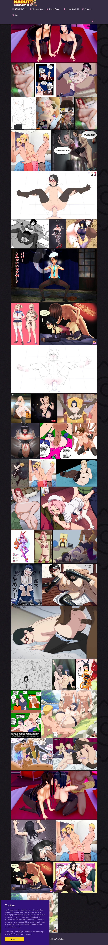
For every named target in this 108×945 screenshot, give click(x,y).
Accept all (14, 939)
